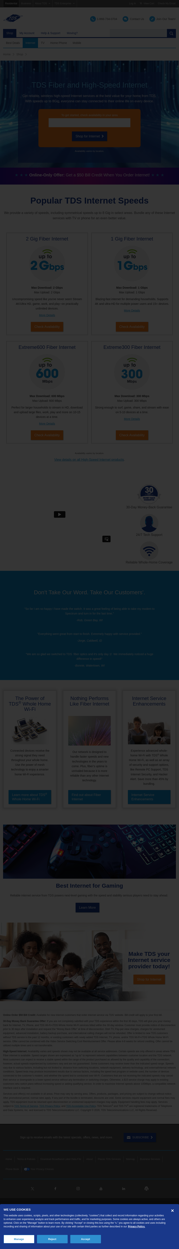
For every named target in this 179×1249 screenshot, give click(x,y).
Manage (19, 1239)
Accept (85, 1239)
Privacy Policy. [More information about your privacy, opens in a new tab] (136, 1226)
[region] (89, 1226)
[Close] (172, 1210)
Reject (52, 1239)
